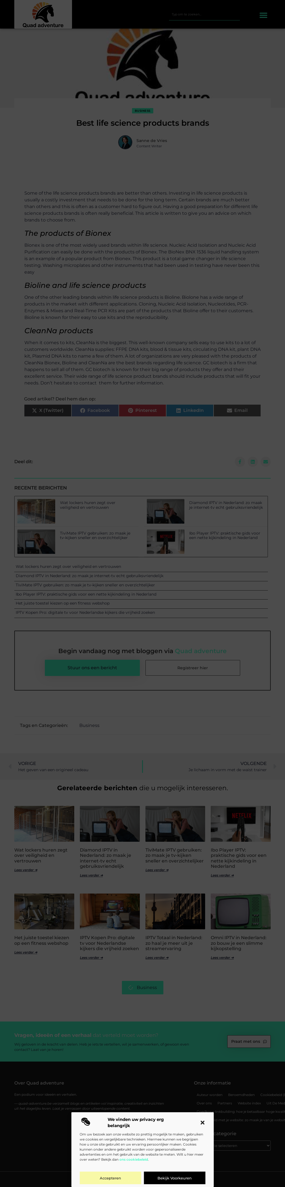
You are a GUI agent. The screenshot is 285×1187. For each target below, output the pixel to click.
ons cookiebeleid (133, 1159)
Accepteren (110, 1178)
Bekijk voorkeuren (174, 1178)
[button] (202, 1122)
